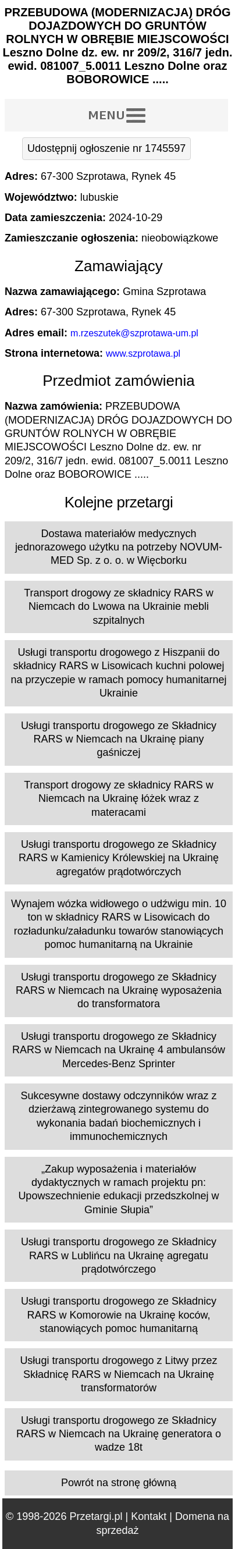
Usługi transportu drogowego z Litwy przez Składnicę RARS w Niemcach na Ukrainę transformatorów (118, 1374)
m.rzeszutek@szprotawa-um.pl (134, 333)
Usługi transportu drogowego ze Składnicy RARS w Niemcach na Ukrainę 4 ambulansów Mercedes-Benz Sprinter (118, 1050)
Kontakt (148, 1516)
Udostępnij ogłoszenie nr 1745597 (106, 148)
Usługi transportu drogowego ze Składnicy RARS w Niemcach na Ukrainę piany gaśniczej (118, 739)
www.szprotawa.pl (143, 353)
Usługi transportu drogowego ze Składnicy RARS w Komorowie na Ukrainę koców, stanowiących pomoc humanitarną (118, 1314)
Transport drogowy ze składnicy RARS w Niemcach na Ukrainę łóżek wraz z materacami (118, 798)
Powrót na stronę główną (118, 1482)
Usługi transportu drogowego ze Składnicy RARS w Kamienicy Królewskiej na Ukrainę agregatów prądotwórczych (119, 858)
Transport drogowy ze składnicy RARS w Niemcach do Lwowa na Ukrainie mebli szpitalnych (118, 606)
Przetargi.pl (95, 1516)
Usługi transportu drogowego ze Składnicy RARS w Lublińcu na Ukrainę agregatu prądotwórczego (118, 1255)
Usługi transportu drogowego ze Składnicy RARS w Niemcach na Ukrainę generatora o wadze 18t (118, 1434)
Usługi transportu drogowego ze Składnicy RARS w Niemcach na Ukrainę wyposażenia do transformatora (119, 990)
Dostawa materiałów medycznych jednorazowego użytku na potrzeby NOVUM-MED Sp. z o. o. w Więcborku (118, 547)
